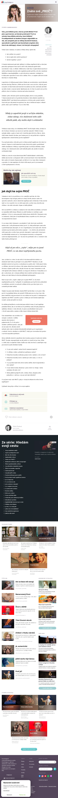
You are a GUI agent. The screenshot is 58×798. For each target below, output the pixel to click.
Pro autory (31, 764)
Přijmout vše (22, 795)
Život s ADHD (21, 607)
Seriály (22, 772)
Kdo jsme (31, 761)
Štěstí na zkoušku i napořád (12, 468)
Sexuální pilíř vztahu (10, 473)
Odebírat (54, 769)
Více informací (6, 790)
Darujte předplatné (9, 778)
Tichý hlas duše (34, 565)
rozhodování (48, 49)
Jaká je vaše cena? (10, 513)
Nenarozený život (23, 594)
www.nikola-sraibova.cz (18, 430)
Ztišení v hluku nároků (25, 633)
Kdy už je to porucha (45, 604)
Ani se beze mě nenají (25, 581)
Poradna (23, 769)
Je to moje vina (9, 479)
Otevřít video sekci (47, 688)
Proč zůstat (15, 565)
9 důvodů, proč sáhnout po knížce (14, 497)
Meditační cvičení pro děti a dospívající (15, 461)
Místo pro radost (9, 493)
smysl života (48, 51)
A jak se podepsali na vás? (12, 452)
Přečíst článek (26, 181)
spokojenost (48, 53)
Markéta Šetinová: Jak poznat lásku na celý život (47, 680)
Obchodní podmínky (43, 786)
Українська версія (43, 780)
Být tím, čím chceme (10, 455)
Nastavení (9, 795)
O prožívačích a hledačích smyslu (13, 466)
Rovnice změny (9, 491)
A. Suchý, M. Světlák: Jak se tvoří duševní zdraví (47, 645)
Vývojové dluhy (43, 589)
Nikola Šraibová (48, 34)
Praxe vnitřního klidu (10, 495)
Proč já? (19, 671)
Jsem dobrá (6, 538)
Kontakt (31, 767)
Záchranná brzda (9, 470)
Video (22, 767)
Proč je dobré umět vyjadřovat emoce (15, 477)
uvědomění (49, 54)
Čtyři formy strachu (45, 619)
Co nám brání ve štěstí (11, 488)
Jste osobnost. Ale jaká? (11, 484)
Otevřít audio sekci (47, 628)
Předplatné (36, 321)
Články (22, 761)
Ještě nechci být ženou (25, 659)
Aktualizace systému (10, 499)
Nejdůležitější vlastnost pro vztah (14, 502)
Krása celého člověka (27, 707)
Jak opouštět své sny (28, 173)
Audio (22, 764)
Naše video (42, 633)
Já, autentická (21, 646)
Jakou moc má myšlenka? (11, 508)
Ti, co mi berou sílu (10, 482)
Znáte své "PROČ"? (10, 459)
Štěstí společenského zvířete (13, 464)
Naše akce (22, 776)
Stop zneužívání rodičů (11, 450)
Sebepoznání (48, 44)
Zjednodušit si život (10, 457)
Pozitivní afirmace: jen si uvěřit (13, 475)
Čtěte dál (4, 578)
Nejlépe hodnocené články (29, 749)
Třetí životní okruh (24, 620)
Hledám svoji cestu (12, 27)
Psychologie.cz (7, 2)
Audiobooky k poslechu (45, 578)
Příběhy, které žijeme (10, 504)
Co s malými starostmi (11, 486)
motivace (49, 48)
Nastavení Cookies (52, 786)
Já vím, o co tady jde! (10, 506)
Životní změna (25, 538)
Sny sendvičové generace (12, 511)
